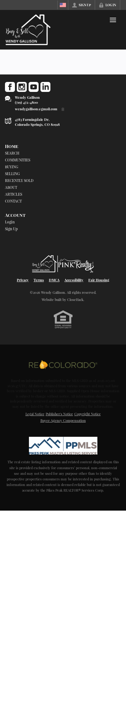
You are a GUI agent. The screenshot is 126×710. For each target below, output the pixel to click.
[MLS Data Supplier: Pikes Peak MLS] (63, 445)
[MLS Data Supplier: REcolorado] (63, 364)
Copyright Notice (87, 414)
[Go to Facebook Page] (10, 87)
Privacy (23, 280)
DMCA (54, 280)
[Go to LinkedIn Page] (45, 87)
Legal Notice (35, 414)
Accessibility (73, 280)
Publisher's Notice (59, 414)
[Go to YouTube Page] (34, 87)
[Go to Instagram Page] (22, 87)
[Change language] (62, 5)
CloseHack (75, 299)
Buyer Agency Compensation (63, 420)
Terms (39, 280)
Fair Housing (98, 280)
